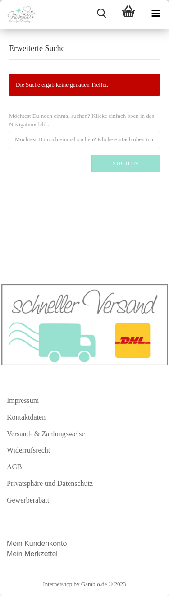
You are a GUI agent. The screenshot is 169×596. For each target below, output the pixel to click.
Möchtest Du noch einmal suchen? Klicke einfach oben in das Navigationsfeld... (81, 120)
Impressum (23, 400)
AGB (14, 467)
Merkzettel (41, 554)
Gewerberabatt (28, 500)
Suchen (126, 163)
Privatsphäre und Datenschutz (50, 483)
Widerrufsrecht (28, 450)
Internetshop (57, 584)
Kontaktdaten (26, 417)
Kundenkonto (45, 543)
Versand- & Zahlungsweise (46, 434)
